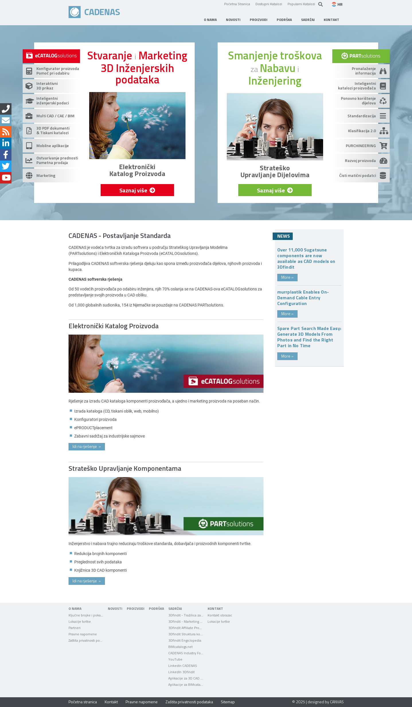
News (283, 236)
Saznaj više (137, 190)
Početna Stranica (237, 3)
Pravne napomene (142, 701)
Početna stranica (83, 701)
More (287, 277)
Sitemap (228, 701)
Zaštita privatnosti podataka (189, 701)
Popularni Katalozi (301, 3)
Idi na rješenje (87, 446)
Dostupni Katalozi (268, 3)
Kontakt (111, 701)
